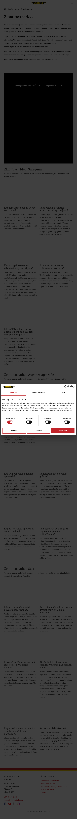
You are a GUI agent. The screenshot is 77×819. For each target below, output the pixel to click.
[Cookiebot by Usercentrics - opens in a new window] (66, 386)
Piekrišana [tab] (13, 393)
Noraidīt (14, 430)
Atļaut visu (63, 430)
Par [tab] (63, 393)
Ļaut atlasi (38, 430)
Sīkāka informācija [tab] (38, 393)
